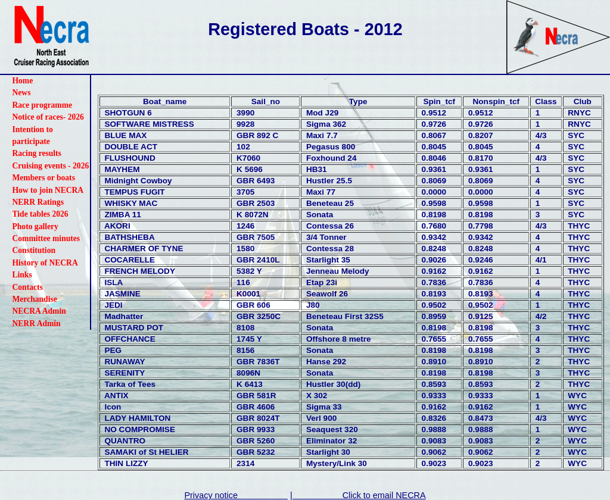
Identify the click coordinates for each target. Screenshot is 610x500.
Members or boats (43, 177)
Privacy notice (236, 495)
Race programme (42, 105)
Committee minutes (46, 238)
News (21, 92)
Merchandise (34, 299)
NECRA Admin (39, 311)
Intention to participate (32, 135)
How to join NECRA (47, 190)
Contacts (27, 287)
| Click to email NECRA (358, 495)
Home (22, 80)
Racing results (36, 153)
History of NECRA (44, 262)
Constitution (33, 250)
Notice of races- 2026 (47, 116)
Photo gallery (35, 226)
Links (22, 274)
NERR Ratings (37, 202)
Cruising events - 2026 (50, 165)
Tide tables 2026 (40, 214)
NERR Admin (36, 323)
